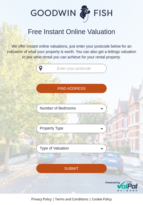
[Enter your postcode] (71, 68)
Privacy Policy (42, 199)
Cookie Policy (102, 199)
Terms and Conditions (71, 199)
